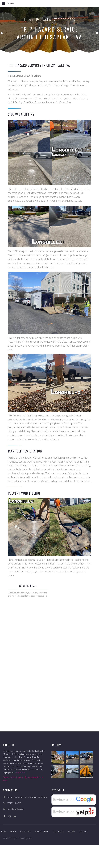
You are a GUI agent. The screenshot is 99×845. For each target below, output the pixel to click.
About (13, 831)
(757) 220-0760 (14, 803)
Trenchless (58, 831)
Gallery (71, 831)
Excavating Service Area (13, 777)
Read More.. (20, 772)
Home (3, 831)
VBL (30, 838)
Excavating (25, 831)
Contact (84, 831)
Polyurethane (41, 831)
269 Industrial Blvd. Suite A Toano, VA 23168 (27, 797)
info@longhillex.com (15, 809)
